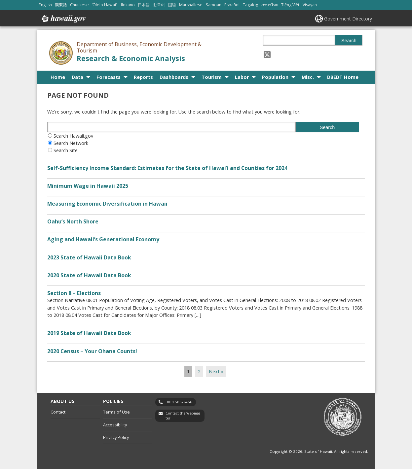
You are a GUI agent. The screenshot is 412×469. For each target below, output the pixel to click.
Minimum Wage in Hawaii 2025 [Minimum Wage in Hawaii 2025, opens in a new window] (87, 185)
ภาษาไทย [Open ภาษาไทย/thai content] (269, 5)
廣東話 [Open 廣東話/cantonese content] (61, 5)
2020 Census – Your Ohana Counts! (92, 351)
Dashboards (174, 77)
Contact (58, 412)
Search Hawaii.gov (73, 136)
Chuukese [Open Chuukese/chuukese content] (79, 5)
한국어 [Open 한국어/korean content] (159, 5)
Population (275, 77)
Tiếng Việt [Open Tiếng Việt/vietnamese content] (290, 5)
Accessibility (115, 425)
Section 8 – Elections (74, 293)
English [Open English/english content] (45, 5)
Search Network (71, 143)
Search (348, 40)
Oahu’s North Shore (72, 221)
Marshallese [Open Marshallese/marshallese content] (191, 5)
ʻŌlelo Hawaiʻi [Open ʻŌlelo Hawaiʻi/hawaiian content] (105, 5)
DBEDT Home (342, 77)
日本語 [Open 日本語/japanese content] (144, 5)
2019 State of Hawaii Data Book (89, 333)
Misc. (308, 77)
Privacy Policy (116, 437)
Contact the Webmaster (183, 415)
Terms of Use (116, 412)
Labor (242, 77)
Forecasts (108, 77)
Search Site (66, 150)
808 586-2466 (179, 401)
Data (77, 77)
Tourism (212, 77)
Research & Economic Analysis (131, 58)
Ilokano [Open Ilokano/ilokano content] (128, 5)
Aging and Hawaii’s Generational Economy (103, 239)
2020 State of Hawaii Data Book (89, 275)
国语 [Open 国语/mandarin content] (172, 5)
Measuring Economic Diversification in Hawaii (107, 203)
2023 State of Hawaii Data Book (89, 257)
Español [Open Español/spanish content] (232, 5)
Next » (216, 371)
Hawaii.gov (63, 19)
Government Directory (348, 19)
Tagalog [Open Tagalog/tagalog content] (250, 5)
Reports (143, 77)
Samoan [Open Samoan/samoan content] (213, 5)
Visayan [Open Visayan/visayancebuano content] (310, 5)
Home (58, 77)
